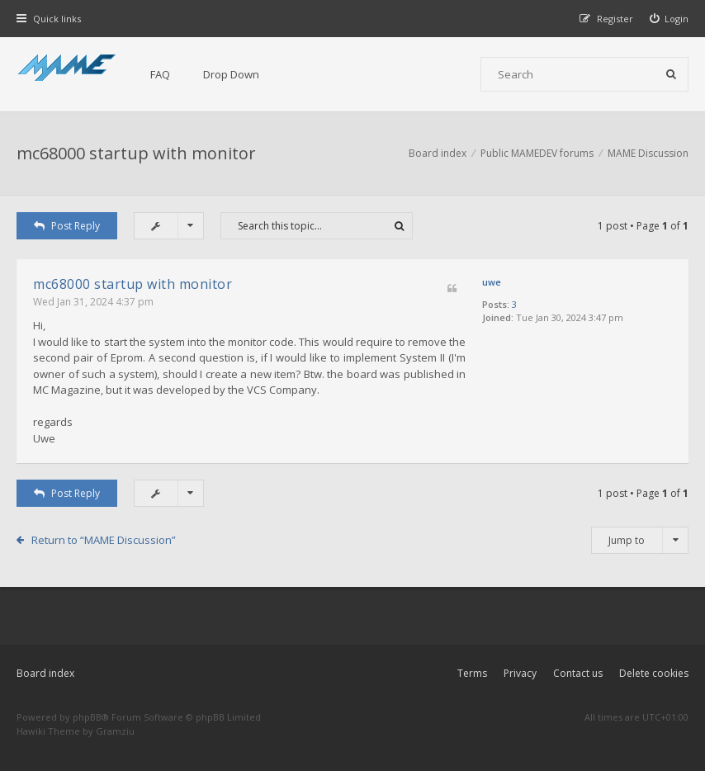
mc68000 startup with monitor (136, 153)
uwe (491, 282)
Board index (45, 673)
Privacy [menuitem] (520, 673)
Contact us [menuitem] (578, 673)
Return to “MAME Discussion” (103, 539)
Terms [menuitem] (472, 673)
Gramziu (115, 731)
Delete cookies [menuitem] (653, 673)
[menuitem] (669, 18)
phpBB (87, 717)
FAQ (160, 74)
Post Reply (67, 226)
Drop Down (231, 74)
